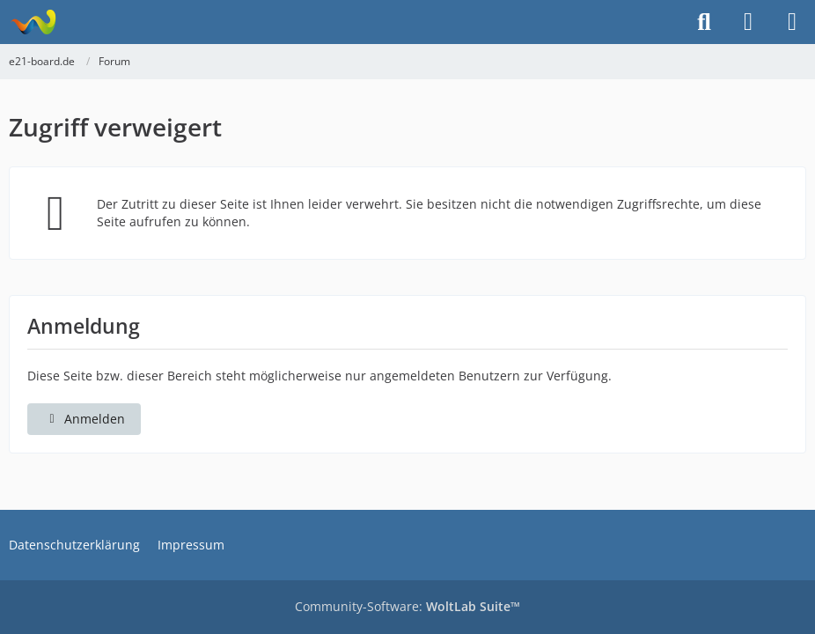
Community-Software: (407, 606)
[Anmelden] (748, 22)
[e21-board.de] (33, 22)
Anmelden (84, 418)
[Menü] (792, 22)
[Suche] (704, 22)
